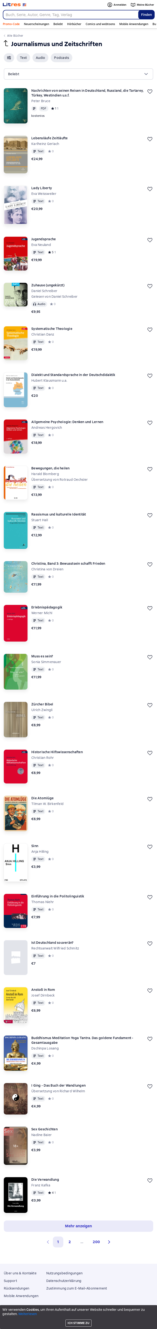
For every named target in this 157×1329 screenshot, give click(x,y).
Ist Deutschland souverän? (52, 942)
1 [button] (58, 1241)
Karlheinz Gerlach (45, 144)
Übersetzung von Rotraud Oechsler (59, 479)
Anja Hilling (40, 851)
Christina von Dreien (47, 569)
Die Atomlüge (42, 798)
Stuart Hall (39, 520)
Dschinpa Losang (45, 1048)
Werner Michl (41, 613)
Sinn (34, 846)
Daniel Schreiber (44, 291)
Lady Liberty (41, 188)
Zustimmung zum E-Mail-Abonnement (76, 1288)
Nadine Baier (41, 1135)
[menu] (78, 74)
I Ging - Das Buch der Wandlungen (58, 1085)
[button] (9, 57)
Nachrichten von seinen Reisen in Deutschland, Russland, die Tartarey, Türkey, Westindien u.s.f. (87, 92)
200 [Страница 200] (96, 1241)
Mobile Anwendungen (133, 24)
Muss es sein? (42, 656)
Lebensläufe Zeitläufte (49, 138)
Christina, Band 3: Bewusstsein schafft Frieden (68, 563)
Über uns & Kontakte (20, 1273)
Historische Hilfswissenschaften (57, 752)
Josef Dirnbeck (43, 995)
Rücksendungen (16, 1288)
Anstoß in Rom (43, 990)
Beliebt (58, 24)
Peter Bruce (40, 101)
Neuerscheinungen (36, 24)
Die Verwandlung (45, 1179)
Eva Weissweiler (43, 194)
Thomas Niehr (42, 902)
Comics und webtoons (100, 24)
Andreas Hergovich (46, 427)
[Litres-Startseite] (14, 5)
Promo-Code (11, 24)
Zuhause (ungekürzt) (48, 285)
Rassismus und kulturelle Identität (58, 514)
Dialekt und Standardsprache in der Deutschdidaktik (73, 375)
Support (10, 1281)
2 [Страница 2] (70, 1241)
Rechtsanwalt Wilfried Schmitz (55, 948)
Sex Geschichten (44, 1129)
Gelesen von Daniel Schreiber (54, 296)
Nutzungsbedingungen (64, 1273)
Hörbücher (74, 24)
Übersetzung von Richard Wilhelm (58, 1091)
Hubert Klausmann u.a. (49, 380)
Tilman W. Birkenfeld (47, 804)
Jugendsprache (43, 239)
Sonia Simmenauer (46, 662)
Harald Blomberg (45, 474)
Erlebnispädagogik (46, 607)
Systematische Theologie (51, 329)
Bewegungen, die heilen (50, 468)
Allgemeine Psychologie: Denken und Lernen (67, 422)
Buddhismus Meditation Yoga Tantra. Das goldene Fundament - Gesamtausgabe (82, 1040)
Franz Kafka (40, 1185)
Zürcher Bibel (42, 704)
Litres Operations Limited (78, 1312)
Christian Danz (42, 334)
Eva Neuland (41, 245)
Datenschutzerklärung (64, 1281)
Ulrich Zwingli (42, 710)
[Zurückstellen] (150, 91)
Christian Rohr (42, 758)
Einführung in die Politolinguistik (57, 896)
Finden (146, 15)
